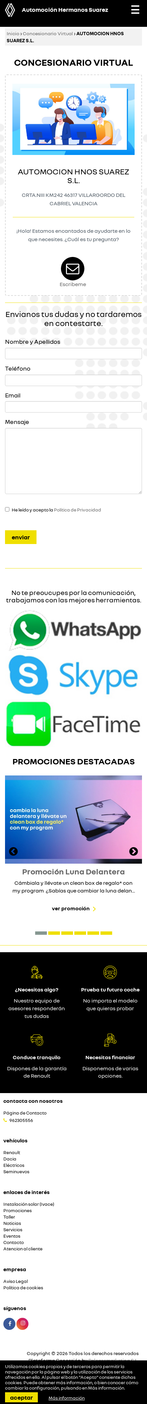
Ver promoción (71, 908)
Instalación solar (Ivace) (28, 1204)
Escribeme (73, 284)
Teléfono (17, 368)
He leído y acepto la (56, 509)
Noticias (12, 1223)
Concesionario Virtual (48, 33)
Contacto (13, 1242)
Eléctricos (13, 1165)
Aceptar (21, 1397)
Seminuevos (16, 1171)
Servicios (12, 1229)
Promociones (17, 1210)
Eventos (11, 1236)
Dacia (9, 1159)
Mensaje (17, 421)
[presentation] (13, 852)
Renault (11, 1152)
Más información (106, 1388)
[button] (41, 933)
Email (12, 395)
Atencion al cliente (23, 1248)
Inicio (13, 33)
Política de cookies (23, 1287)
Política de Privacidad (77, 509)
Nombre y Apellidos (32, 341)
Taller (9, 1217)
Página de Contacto (25, 1113)
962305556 (21, 1120)
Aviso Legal (15, 1281)
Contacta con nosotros (33, 1100)
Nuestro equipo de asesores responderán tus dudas (36, 1008)
